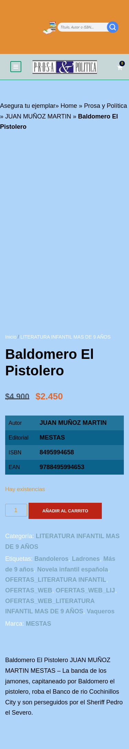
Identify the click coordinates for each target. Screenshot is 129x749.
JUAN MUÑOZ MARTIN (38, 116)
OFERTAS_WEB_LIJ (85, 590)
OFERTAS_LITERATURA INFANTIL (55, 579)
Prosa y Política (105, 105)
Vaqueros (101, 611)
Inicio (11, 337)
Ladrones (86, 558)
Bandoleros (51, 558)
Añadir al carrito (65, 510)
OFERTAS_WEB (28, 590)
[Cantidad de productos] (16, 510)
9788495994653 (62, 467)
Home (69, 105)
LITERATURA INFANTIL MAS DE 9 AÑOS (65, 337)
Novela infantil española (72, 569)
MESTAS (52, 437)
